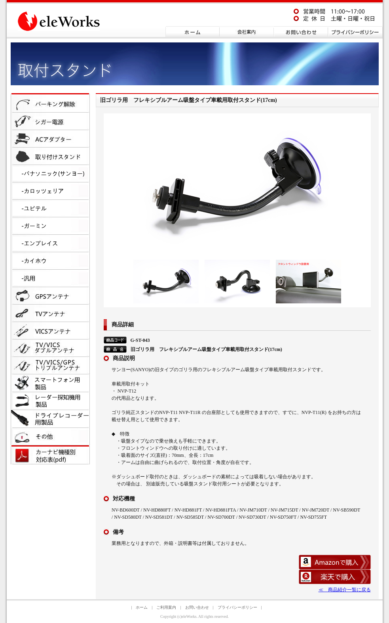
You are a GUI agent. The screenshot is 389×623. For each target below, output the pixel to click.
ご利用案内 (166, 607)
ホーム (142, 607)
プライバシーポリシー (237, 607)
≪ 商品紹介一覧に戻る (345, 589)
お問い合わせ (197, 607)
